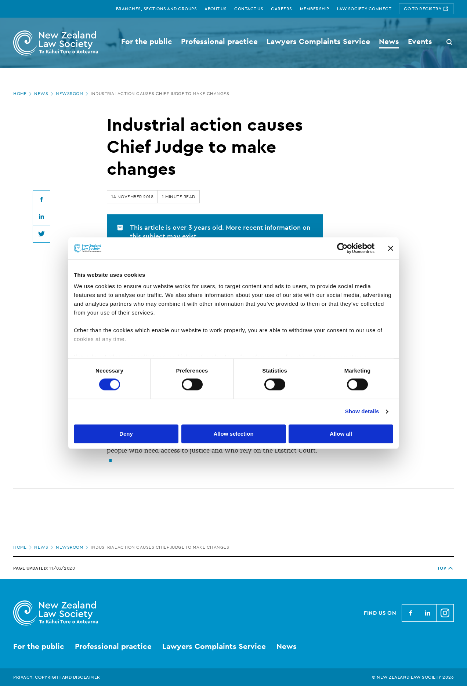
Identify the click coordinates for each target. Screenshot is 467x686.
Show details (362, 412)
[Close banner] (390, 248)
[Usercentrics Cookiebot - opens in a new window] (342, 248)
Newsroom (73, 94)
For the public (38, 646)
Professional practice (113, 646)
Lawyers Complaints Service (214, 646)
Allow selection (233, 434)
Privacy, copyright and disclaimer (56, 677)
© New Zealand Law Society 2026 (413, 677)
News (44, 94)
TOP (445, 568)
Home (23, 94)
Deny (126, 434)
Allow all (341, 434)
